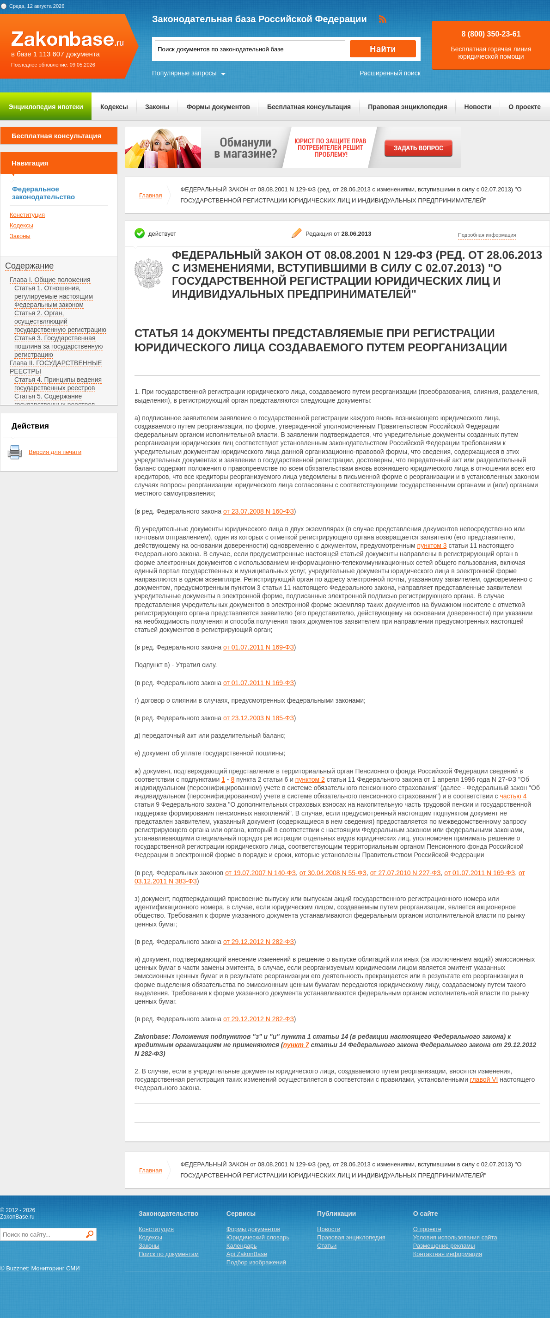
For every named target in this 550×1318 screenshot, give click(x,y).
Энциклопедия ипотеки (46, 106)
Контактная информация (447, 1254)
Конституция (27, 214)
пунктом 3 (432, 545)
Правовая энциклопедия (407, 106)
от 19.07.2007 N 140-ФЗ (260, 873)
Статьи (326, 1245)
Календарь (241, 1245)
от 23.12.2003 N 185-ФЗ (258, 718)
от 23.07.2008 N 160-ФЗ (258, 511)
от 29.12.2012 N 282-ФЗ (258, 941)
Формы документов (218, 106)
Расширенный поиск (390, 73)
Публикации (336, 1213)
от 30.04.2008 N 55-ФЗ (333, 873)
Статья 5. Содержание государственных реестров (54, 400)
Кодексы (114, 106)
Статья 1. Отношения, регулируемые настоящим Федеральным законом (53, 296)
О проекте (524, 106)
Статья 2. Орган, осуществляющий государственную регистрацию (60, 321)
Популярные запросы (184, 73)
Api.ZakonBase (246, 1254)
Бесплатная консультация (309, 106)
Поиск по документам (169, 1254)
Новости (478, 106)
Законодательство (168, 1213)
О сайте (425, 1213)
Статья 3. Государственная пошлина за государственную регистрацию (58, 346)
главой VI (484, 1079)
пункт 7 (296, 1044)
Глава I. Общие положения (50, 279)
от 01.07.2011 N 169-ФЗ (258, 647)
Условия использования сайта (455, 1237)
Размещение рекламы (444, 1245)
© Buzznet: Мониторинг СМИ (40, 1268)
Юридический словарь (257, 1237)
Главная (150, 195)
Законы (157, 106)
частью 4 (513, 796)
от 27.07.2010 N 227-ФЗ (405, 873)
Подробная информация (487, 235)
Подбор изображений (256, 1262)
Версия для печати (55, 451)
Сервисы (241, 1213)
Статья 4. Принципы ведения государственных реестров (58, 384)
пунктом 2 (310, 779)
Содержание (29, 265)
